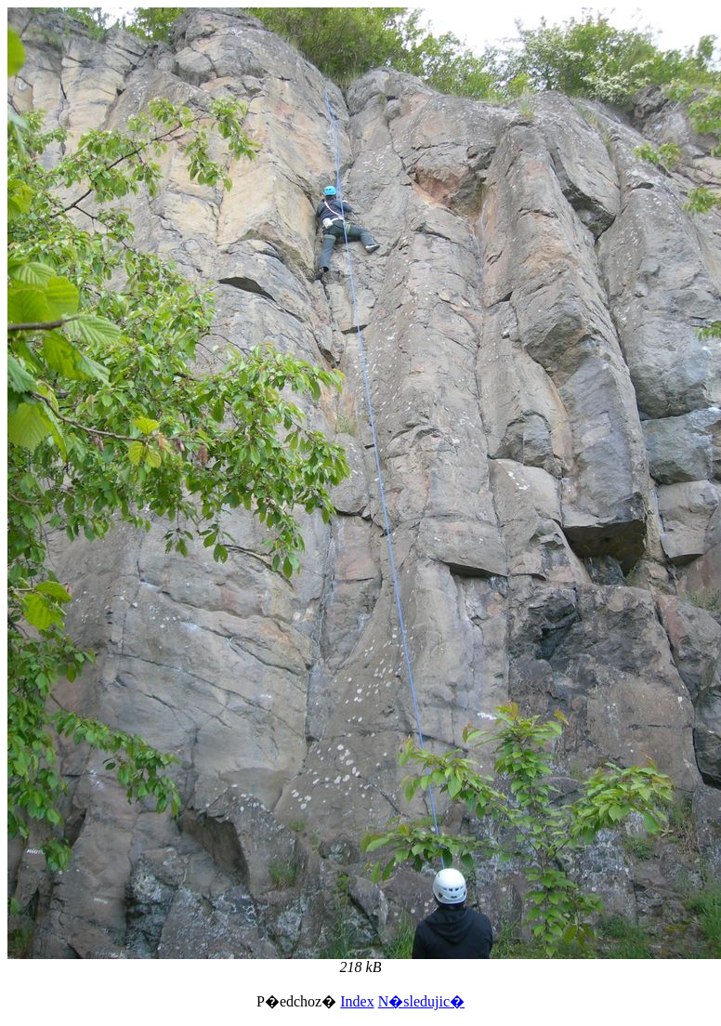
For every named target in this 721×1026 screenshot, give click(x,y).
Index (357, 1001)
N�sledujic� (421, 1001)
